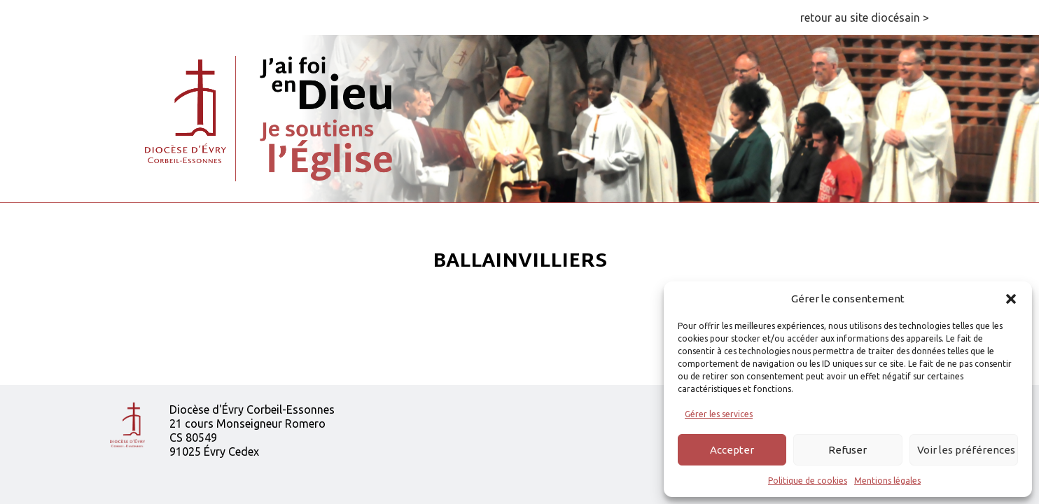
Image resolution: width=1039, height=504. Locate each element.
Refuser (847, 450)
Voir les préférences (966, 450)
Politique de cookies (807, 480)
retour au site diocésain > (864, 17)
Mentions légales (887, 480)
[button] (1011, 299)
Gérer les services (719, 414)
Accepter (732, 450)
